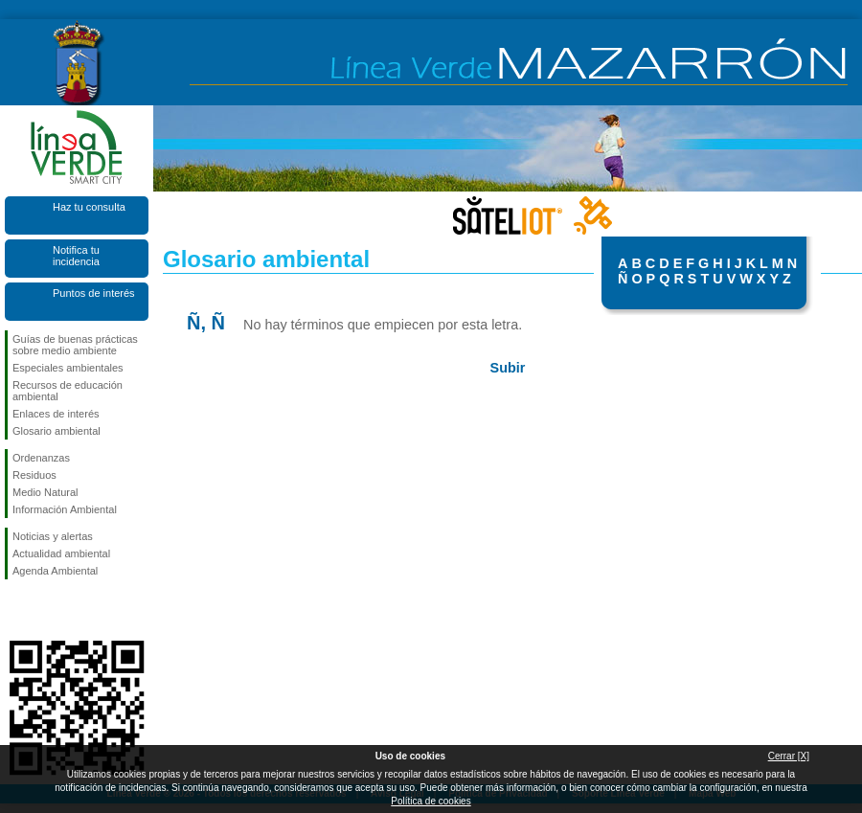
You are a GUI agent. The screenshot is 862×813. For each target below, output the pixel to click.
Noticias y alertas (52, 536)
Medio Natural (45, 492)
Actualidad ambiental (61, 553)
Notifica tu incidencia (76, 255)
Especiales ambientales (68, 367)
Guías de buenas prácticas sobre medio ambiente (75, 344)
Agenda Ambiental (55, 570)
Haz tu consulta (89, 207)
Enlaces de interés (56, 413)
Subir (508, 367)
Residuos (34, 475)
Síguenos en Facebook (16, 609)
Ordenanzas (41, 457)
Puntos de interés (94, 293)
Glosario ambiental (56, 431)
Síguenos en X (47, 609)
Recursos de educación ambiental (67, 390)
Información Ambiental (64, 509)
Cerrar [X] (788, 756)
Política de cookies (430, 801)
